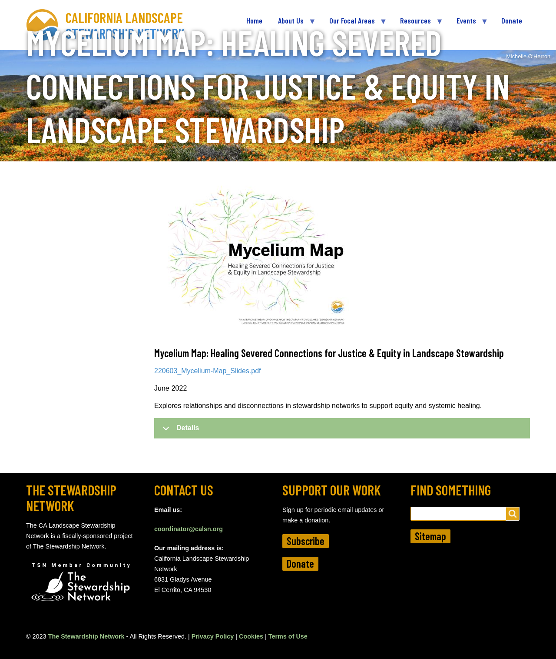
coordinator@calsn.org (188, 528)
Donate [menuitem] (511, 20)
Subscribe (305, 541)
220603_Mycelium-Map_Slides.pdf (207, 371)
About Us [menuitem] (292, 24)
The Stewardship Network (86, 636)
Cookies (251, 636)
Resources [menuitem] (417, 24)
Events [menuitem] (468, 24)
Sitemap (430, 536)
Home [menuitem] (254, 20)
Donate (300, 563)
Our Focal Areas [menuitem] (354, 24)
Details (179, 431)
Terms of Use (288, 636)
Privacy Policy (213, 636)
